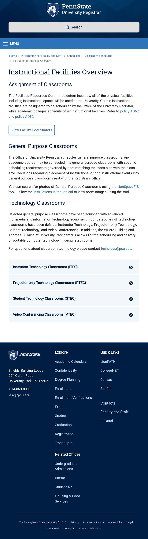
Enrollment (63, 389)
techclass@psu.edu (116, 249)
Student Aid (63, 487)
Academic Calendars (71, 362)
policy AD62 (129, 111)
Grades (60, 416)
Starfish (106, 389)
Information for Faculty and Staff (42, 56)
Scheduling (73, 56)
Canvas (106, 380)
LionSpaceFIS (128, 187)
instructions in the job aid (53, 192)
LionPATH (108, 362)
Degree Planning (67, 380)
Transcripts (63, 443)
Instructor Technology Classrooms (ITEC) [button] (45, 267)
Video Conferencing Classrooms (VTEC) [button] (44, 314)
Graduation (63, 425)
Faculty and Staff (114, 412)
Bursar (60, 478)
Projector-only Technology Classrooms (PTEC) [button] (49, 283)
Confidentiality (66, 370)
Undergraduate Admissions (66, 466)
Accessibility (115, 522)
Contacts (108, 403)
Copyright (69, 528)
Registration (64, 434)
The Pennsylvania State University (38, 522)
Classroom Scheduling (98, 56)
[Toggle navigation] (10, 43)
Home (13, 56)
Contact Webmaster (90, 528)
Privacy (75, 522)
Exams (60, 407)
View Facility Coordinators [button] (31, 130)
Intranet (106, 420)
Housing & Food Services (67, 498)
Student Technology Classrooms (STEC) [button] (44, 298)
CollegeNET (109, 370)
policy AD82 (24, 117)
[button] (74, 27)
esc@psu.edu (19, 395)
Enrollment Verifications (73, 398)
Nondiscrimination (93, 522)
